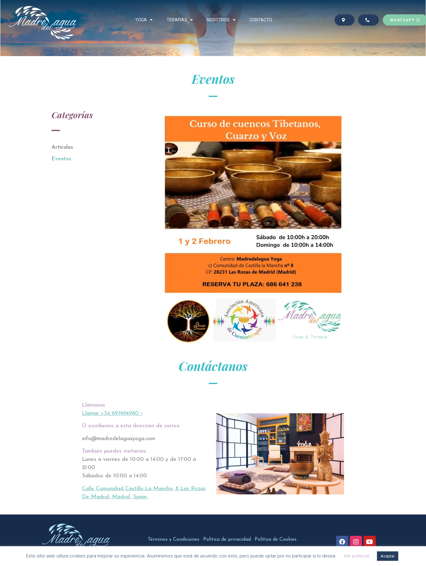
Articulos (62, 147)
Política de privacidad (227, 539)
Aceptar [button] (388, 556)
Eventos (61, 159)
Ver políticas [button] (356, 556)
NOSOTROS (221, 20)
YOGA (144, 20)
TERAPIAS (180, 20)
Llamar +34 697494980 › (112, 413)
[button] (344, 20)
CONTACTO (261, 19)
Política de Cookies (275, 539)
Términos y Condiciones (173, 539)
